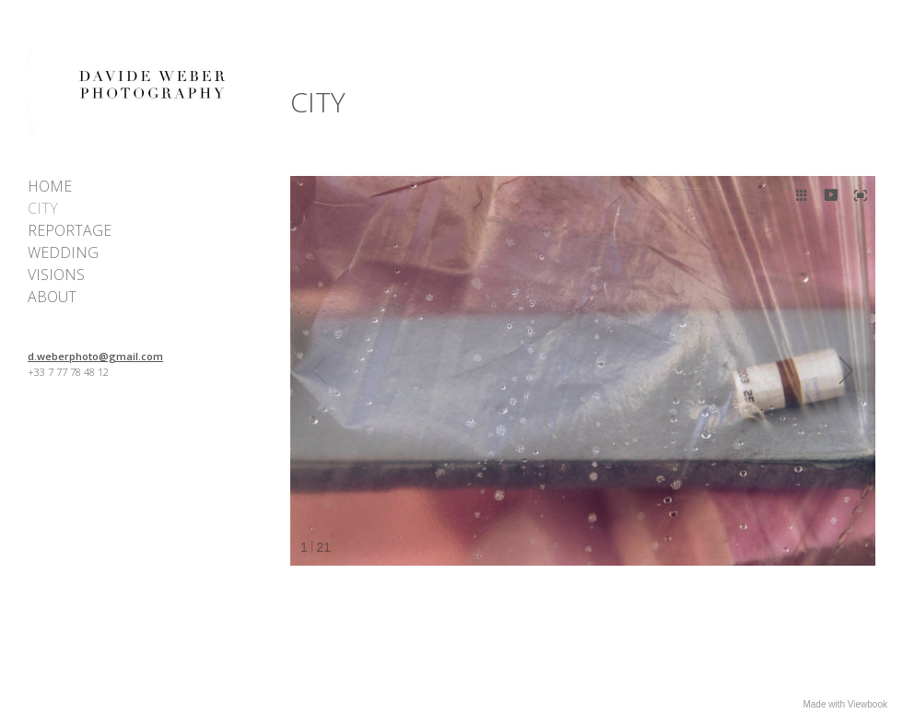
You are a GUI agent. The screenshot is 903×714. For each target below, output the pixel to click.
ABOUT (52, 297)
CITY (43, 208)
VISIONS (56, 274)
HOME (50, 186)
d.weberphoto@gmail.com (95, 356)
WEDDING (63, 252)
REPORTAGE (69, 230)
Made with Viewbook (845, 704)
